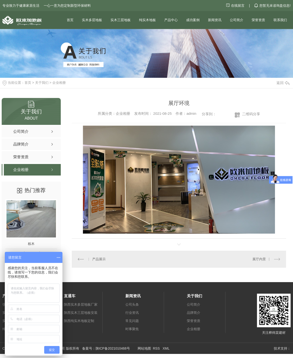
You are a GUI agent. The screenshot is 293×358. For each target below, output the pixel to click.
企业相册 (59, 83)
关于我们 (42, 83)
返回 (282, 83)
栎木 (31, 244)
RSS (157, 348)
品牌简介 (193, 312)
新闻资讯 (214, 20)
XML (166, 348)
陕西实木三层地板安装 (81, 312)
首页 (70, 20)
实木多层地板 (92, 20)
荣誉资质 (258, 20)
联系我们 (280, 20)
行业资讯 (132, 312)
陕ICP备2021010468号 (113, 348)
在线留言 (235, 5)
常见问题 (132, 320)
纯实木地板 (147, 20)
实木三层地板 (120, 20)
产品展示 (98, 259)
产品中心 (171, 20)
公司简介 (236, 20)
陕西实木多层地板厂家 (81, 304)
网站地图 (144, 348)
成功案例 (193, 20)
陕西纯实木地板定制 (79, 320)
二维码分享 (251, 114)
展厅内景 (259, 259)
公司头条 (132, 304)
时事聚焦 (132, 329)
